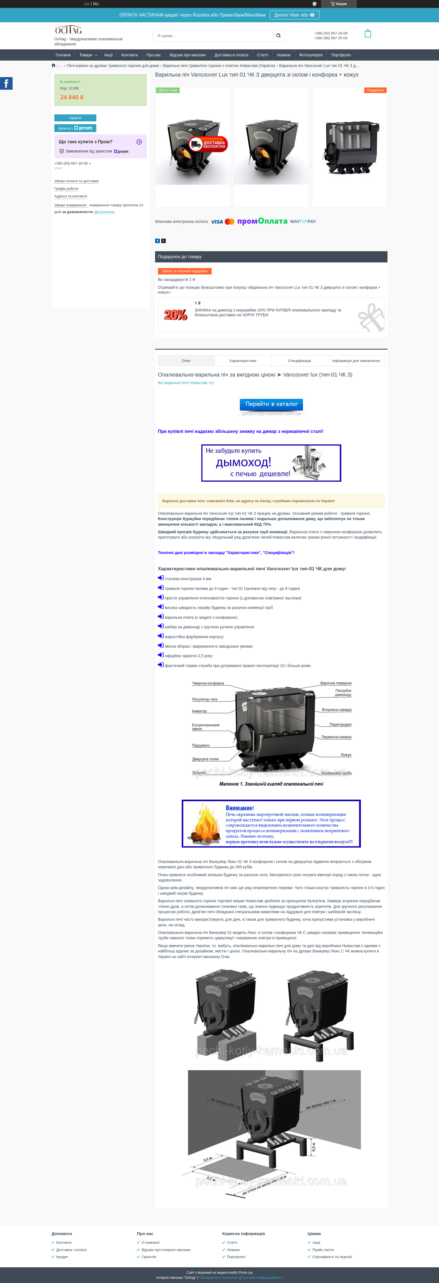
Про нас (153, 55)
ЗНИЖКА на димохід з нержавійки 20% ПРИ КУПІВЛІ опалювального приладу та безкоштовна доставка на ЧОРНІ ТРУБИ (268, 312)
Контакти (130, 55)
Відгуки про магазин (188, 55)
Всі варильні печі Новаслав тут (186, 382)
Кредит (62, 1257)
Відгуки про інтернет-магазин (166, 1250)
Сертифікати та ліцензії (332, 1257)
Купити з (75, 128)
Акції (108, 55)
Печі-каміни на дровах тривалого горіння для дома (113, 65)
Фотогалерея (311, 55)
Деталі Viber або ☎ (294, 15)
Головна (63, 55)
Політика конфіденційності (262, 1278)
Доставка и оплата (231, 55)
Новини (284, 55)
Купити (75, 118)
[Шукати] (278, 36)
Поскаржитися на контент (219, 1278)
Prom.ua (246, 1272)
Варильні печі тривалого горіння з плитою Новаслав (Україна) (219, 65)
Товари (85, 55)
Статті (262, 55)
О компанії (151, 1242)
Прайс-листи (323, 1250)
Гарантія (149, 1257)
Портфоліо (341, 55)
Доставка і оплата (71, 1250)
